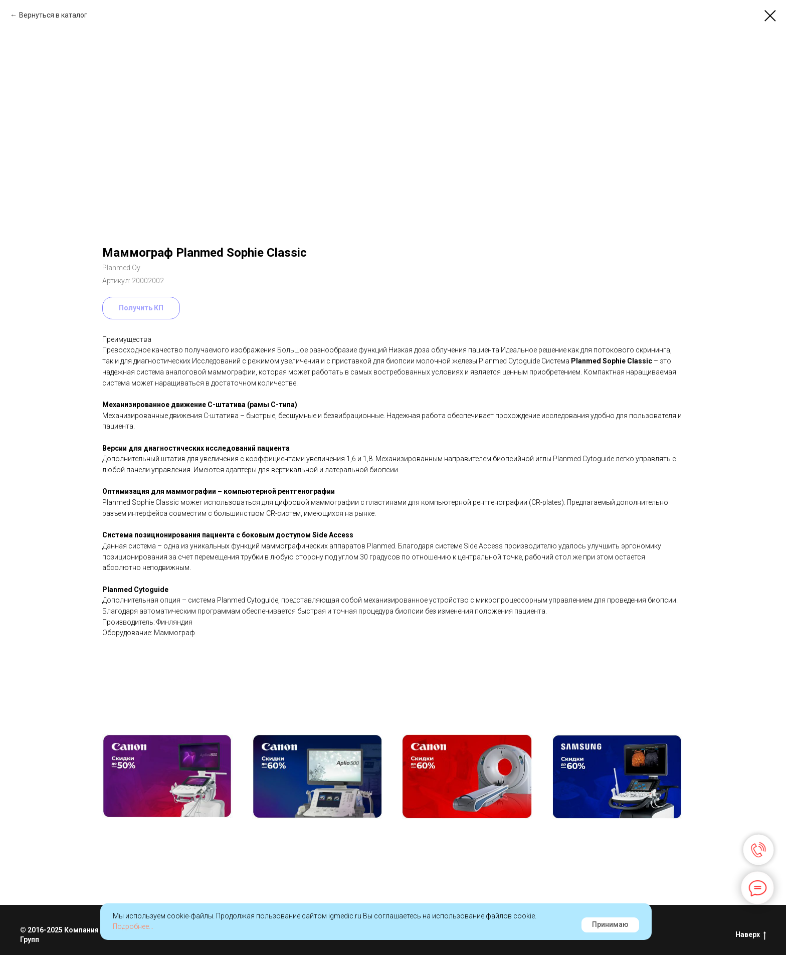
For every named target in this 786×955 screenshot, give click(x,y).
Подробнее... (133, 926)
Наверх (750, 934)
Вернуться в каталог (53, 15)
